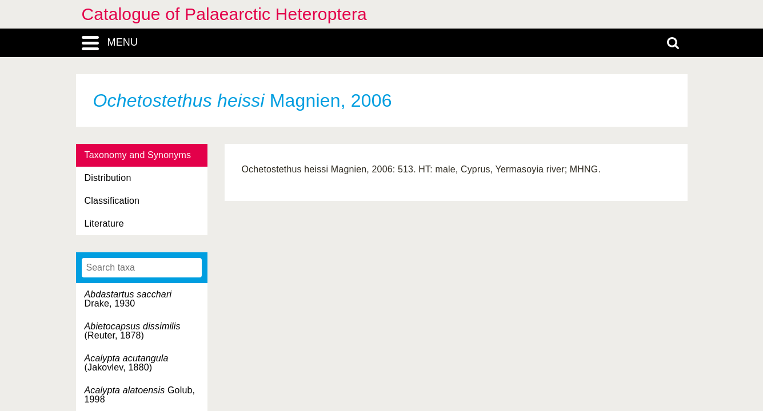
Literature (104, 223)
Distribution (108, 178)
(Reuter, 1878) (133, 330)
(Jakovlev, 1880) (127, 362)
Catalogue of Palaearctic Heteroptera (224, 14)
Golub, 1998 (140, 394)
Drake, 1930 (128, 298)
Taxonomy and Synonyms (138, 155)
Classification (112, 201)
